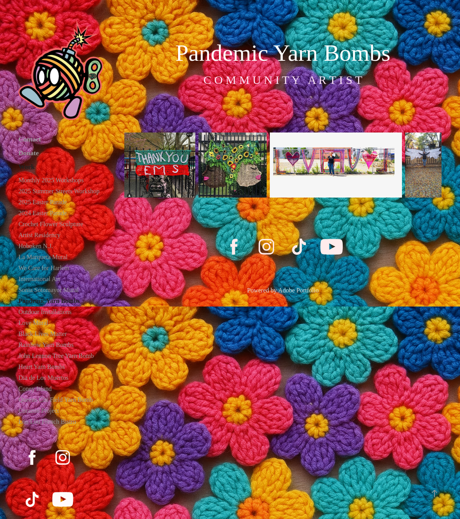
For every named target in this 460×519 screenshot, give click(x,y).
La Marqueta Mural (42, 257)
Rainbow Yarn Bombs (46, 344)
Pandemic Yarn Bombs (49, 301)
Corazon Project (38, 410)
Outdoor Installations (45, 311)
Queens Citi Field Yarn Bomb (55, 399)
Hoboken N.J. (35, 246)
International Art (39, 279)
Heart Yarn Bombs (41, 366)
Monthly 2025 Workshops (51, 180)
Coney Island (35, 388)
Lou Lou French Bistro (47, 421)
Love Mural (33, 322)
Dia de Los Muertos (43, 377)
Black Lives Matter (42, 333)
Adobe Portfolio (298, 290)
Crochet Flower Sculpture (50, 224)
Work (26, 167)
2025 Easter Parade (42, 202)
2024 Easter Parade (42, 213)
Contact (29, 139)
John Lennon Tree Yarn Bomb (56, 355)
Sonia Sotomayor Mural (48, 290)
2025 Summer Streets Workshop (59, 191)
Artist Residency (39, 235)
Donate (28, 153)
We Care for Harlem (43, 268)
